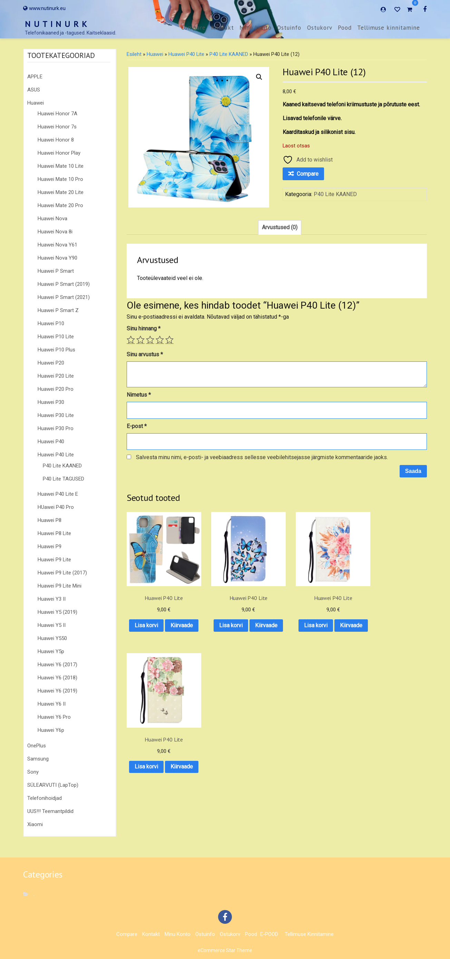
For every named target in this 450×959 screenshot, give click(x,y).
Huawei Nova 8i (55, 232)
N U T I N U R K (56, 24)
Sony (33, 772)
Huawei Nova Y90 (57, 258)
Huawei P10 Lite (56, 336)
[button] (259, 77)
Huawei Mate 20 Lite (61, 192)
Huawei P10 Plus (56, 350)
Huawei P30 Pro (56, 428)
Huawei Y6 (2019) (57, 691)
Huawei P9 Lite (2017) (62, 573)
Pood (345, 27)
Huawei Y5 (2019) (57, 612)
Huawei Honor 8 (56, 140)
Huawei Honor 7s (57, 127)
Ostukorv (319, 27)
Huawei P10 (51, 323)
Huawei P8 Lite (54, 533)
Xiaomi (35, 824)
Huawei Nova (52, 218)
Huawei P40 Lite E (58, 494)
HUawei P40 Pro (56, 507)
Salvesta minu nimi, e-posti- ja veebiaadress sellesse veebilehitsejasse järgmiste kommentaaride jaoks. (262, 457)
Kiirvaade (159, 635)
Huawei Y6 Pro (54, 717)
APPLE (34, 77)
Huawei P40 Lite (56, 455)
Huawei (35, 103)
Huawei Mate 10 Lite (61, 166)
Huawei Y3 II (52, 599)
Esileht (134, 54)
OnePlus (36, 746)
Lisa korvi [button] (160, 617)
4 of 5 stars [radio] (160, 340)
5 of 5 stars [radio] (169, 340)
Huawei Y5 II (52, 625)
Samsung (38, 759)
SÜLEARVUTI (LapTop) (52, 785)
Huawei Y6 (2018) (57, 678)
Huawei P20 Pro (56, 389)
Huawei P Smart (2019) (64, 284)
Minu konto (255, 27)
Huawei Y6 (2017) (57, 664)
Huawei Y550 (52, 638)
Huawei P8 (49, 520)
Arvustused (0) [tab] (279, 227)
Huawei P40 (51, 441)
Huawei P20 (51, 363)
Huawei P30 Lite (56, 415)
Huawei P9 (49, 546)
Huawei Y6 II (52, 704)
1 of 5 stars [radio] (131, 340)
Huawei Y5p (51, 651)
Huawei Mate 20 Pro (60, 205)
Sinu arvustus (145, 354)
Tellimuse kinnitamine (388, 27)
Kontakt (222, 27)
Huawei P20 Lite (56, 376)
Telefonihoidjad (44, 798)
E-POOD (269, 934)
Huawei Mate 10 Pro (60, 179)
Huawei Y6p (51, 730)
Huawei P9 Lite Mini (59, 586)
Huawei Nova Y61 (57, 245)
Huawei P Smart (56, 271)
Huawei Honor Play (59, 153)
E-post (137, 426)
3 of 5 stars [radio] (150, 340)
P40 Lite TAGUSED (63, 479)
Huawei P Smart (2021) (64, 297)
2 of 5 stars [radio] (140, 340)
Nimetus (139, 394)
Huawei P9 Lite (54, 559)
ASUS (33, 90)
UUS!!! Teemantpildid (50, 811)
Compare (193, 27)
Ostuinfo (289, 27)
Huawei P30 (51, 402)
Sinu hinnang (143, 328)
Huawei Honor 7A (57, 113)
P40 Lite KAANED (62, 466)
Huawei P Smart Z (58, 310)
